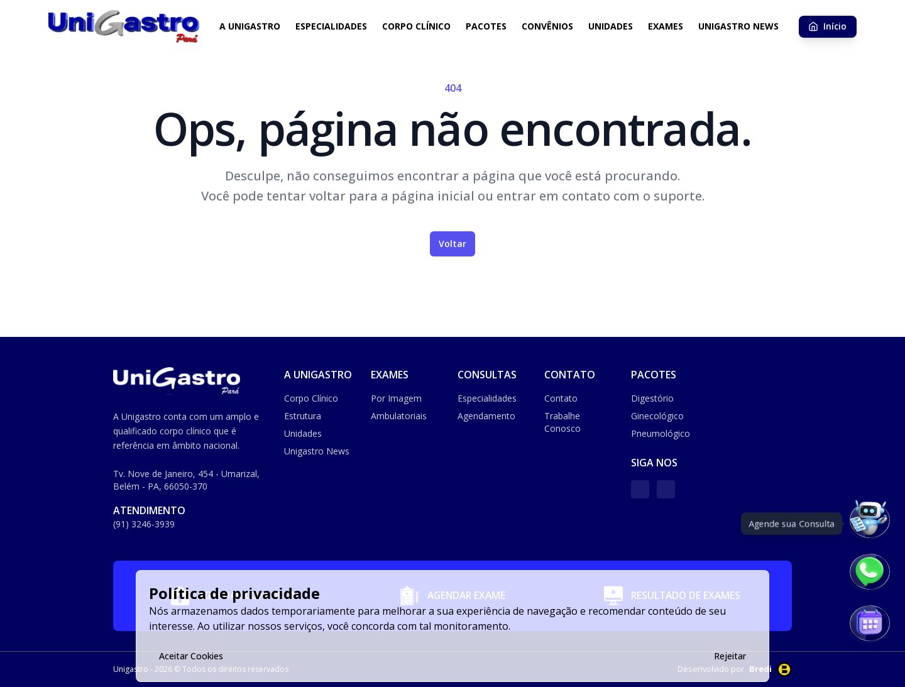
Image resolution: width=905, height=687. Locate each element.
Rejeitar (730, 656)
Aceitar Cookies (191, 656)
